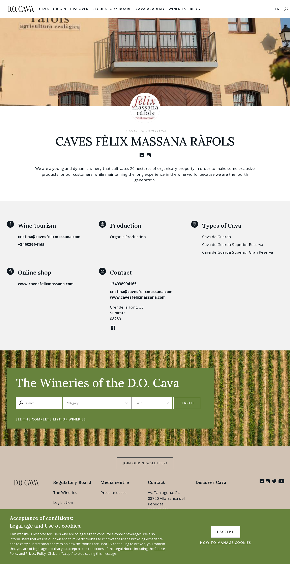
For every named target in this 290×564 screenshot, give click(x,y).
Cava (44, 9)
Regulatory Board (112, 9)
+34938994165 (31, 244)
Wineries (177, 9)
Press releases (113, 492)
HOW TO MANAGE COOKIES (225, 542)
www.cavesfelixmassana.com (46, 283)
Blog (195, 9)
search (187, 403)
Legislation (63, 502)
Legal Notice (123, 548)
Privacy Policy (36, 553)
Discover (79, 9)
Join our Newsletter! (145, 463)
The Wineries (65, 492)
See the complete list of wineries (51, 419)
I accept (225, 532)
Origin (59, 9)
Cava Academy (150, 9)
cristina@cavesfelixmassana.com (49, 236)
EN (277, 9)
